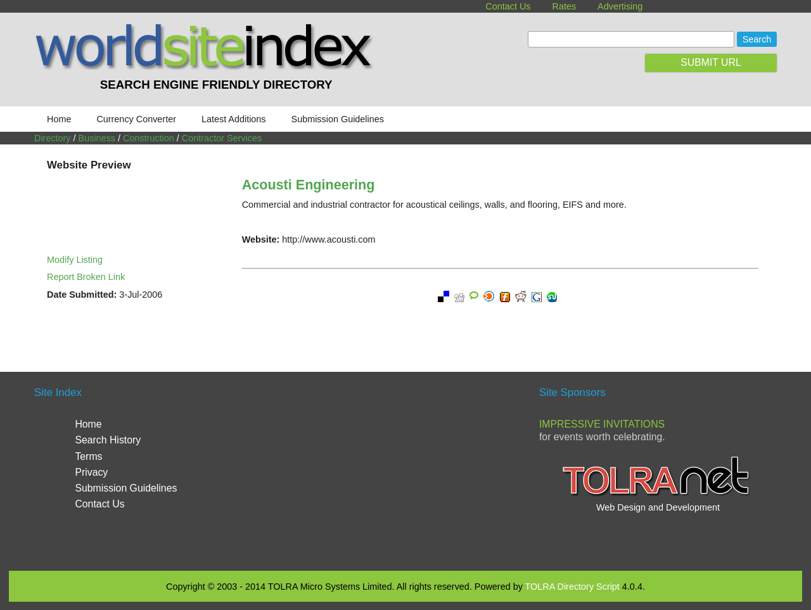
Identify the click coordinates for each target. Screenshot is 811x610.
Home (59, 119)
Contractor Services (222, 138)
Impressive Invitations (602, 424)
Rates (564, 6)
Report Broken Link (86, 277)
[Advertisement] (405, 470)
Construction (148, 138)
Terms (88, 456)
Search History (108, 440)
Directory (52, 138)
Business (97, 138)
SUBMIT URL (710, 62)
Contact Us (507, 6)
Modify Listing (75, 260)
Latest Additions (233, 119)
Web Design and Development (658, 507)
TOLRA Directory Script (572, 586)
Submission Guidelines (337, 119)
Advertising (619, 6)
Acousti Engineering (308, 185)
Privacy (91, 472)
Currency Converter (136, 119)
